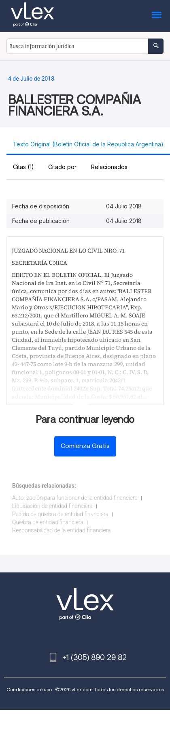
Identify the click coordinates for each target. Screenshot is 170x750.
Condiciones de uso (29, 689)
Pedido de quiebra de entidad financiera (60, 514)
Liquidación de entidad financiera (52, 506)
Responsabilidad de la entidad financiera (61, 530)
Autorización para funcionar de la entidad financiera (75, 498)
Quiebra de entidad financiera (47, 522)
